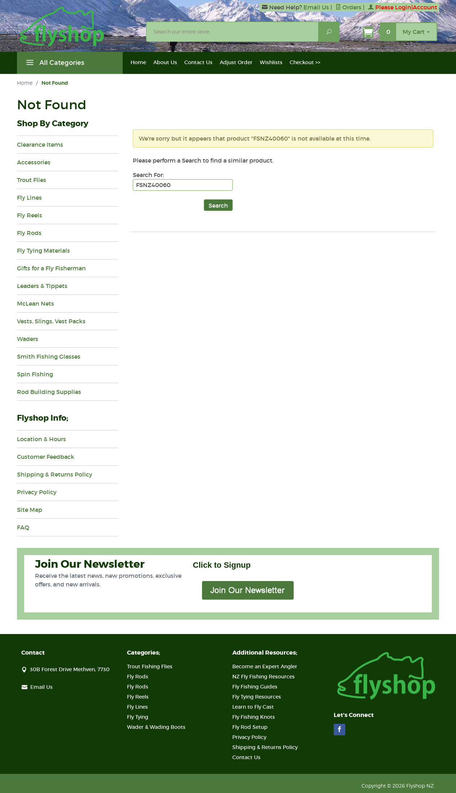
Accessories (34, 162)
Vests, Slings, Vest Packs (51, 321)
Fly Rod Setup (250, 727)
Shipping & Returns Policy (54, 474)
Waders (27, 338)
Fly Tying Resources (256, 697)
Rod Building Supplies (49, 391)
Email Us (316, 7)
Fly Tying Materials (43, 250)
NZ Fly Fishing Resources (263, 676)
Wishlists (271, 62)
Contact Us (198, 62)
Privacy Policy (37, 492)
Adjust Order (236, 62)
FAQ (23, 527)
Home (138, 62)
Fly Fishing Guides (254, 686)
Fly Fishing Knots (253, 717)
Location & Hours (41, 439)
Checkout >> (305, 62)
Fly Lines (29, 197)
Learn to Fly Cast (253, 707)
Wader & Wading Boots (156, 727)
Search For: (148, 174)
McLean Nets (35, 303)
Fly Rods (29, 232)
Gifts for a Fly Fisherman (51, 268)
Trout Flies (31, 179)
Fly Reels (29, 215)
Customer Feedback (45, 456)
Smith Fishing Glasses (48, 356)
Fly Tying (137, 717)
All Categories (54, 64)
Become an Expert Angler (264, 666)
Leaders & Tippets (42, 285)
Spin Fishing (35, 374)
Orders (348, 7)
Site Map (29, 509)
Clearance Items (40, 144)
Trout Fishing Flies (149, 666)
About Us (165, 62)
